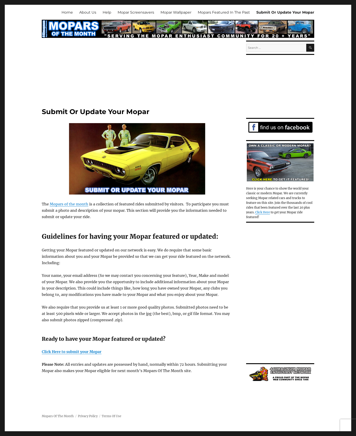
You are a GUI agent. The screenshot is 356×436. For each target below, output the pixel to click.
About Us (87, 12)
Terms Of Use (111, 416)
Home (67, 12)
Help (107, 12)
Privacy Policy (88, 416)
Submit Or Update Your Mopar (285, 12)
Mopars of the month (69, 204)
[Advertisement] (138, 74)
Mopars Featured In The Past (224, 12)
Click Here (262, 212)
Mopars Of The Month (58, 416)
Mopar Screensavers (136, 12)
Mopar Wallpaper (176, 12)
